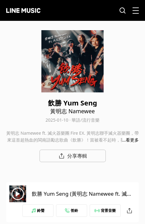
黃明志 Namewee (72, 111)
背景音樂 (105, 210)
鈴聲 (37, 210)
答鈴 (71, 210)
